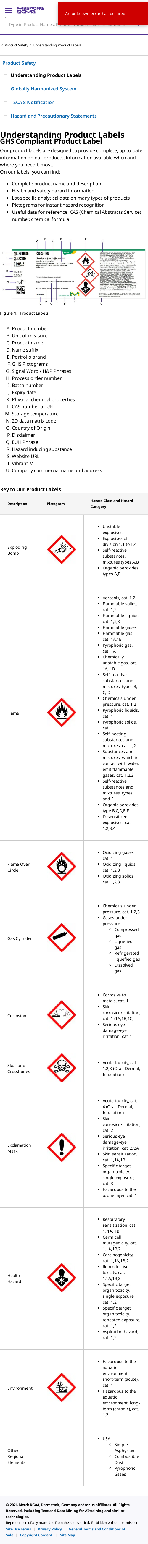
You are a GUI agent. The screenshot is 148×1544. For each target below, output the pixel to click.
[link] (18, 1529)
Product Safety (16, 45)
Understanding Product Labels (57, 45)
